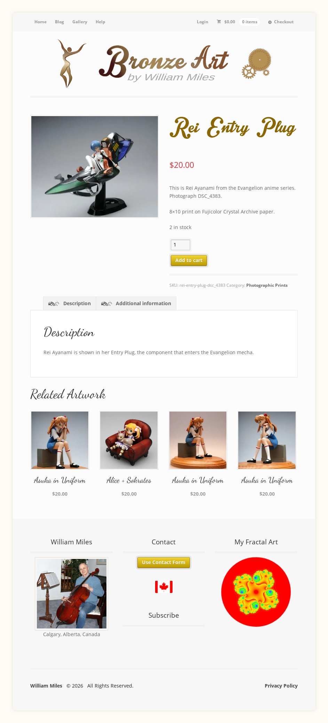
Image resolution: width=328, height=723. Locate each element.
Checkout (284, 22)
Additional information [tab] (142, 303)
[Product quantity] (180, 244)
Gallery (79, 22)
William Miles (46, 685)
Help (100, 22)
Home (40, 22)
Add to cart (188, 260)
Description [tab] (76, 303)
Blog (59, 22)
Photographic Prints (267, 285)
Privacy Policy (281, 685)
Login (202, 22)
